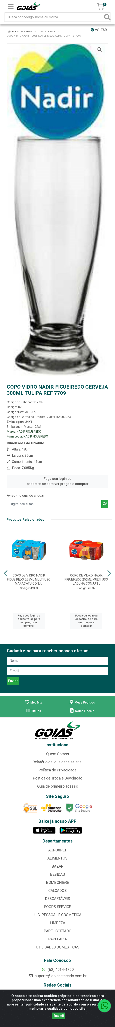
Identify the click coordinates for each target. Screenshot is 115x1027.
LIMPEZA (57, 923)
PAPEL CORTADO (57, 931)
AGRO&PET (57, 850)
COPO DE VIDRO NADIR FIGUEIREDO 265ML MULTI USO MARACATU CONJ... (28, 579)
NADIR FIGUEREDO (29, 431)
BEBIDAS (57, 874)
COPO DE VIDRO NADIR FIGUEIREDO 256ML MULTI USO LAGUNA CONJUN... (86, 579)
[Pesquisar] (107, 17)
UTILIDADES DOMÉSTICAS (57, 947)
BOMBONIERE (57, 882)
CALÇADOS (57, 890)
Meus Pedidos (82, 702)
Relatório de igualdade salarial (57, 762)
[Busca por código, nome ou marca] (54, 17)
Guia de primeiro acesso (57, 786)
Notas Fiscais (81, 711)
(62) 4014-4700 (57, 969)
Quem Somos (57, 754)
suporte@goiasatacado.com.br (57, 976)
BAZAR (57, 866)
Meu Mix (33, 702)
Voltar (99, 30)
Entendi (58, 1015)
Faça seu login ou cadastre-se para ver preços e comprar (57, 481)
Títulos (33, 711)
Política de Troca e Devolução (57, 778)
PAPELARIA (57, 939)
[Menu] (11, 6)
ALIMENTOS (57, 858)
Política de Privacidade (57, 770)
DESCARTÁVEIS (57, 899)
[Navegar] (5, 573)
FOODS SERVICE (57, 907)
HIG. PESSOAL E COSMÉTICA (57, 915)
